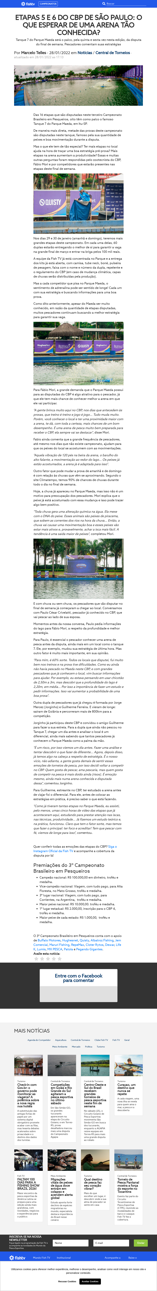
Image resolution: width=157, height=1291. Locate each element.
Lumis (41, 949)
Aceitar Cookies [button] (90, 1281)
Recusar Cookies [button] (67, 1281)
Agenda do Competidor (39, 1040)
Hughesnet (70, 940)
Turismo (101, 1046)
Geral (126, 1040)
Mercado (76, 1046)
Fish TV (116, 1040)
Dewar (109, 945)
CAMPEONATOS (48, 3)
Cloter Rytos (94, 945)
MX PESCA (54, 949)
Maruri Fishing (59, 945)
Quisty (84, 940)
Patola (68, 949)
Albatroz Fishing (102, 940)
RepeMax (77, 945)
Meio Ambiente (59, 1046)
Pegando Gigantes (89, 949)
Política (88, 1046)
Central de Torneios (113, 52)
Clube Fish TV (101, 1040)
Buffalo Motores (49, 940)
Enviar (140, 1243)
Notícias (85, 52)
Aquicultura (60, 1040)
